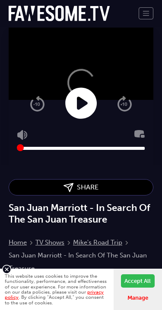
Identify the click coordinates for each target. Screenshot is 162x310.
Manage (137, 297)
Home (18, 242)
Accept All (137, 281)
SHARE (81, 187)
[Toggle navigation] (146, 13)
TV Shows (49, 242)
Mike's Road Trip (97, 242)
